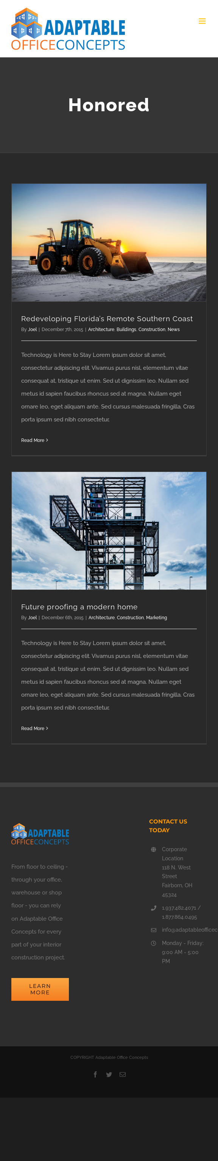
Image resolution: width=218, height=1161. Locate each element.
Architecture (101, 329)
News (174, 329)
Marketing (156, 617)
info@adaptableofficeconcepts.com (184, 930)
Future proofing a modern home (79, 607)
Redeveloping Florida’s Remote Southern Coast (107, 318)
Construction (152, 329)
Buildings (126, 329)
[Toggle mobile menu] (203, 21)
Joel (32, 329)
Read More (32, 440)
